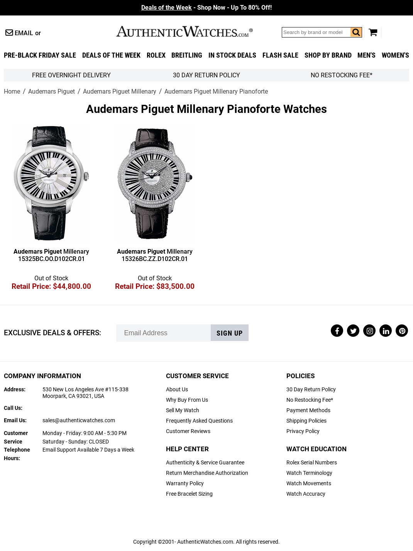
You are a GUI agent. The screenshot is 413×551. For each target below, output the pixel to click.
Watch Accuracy (305, 494)
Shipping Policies (306, 421)
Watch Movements (308, 483)
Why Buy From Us (187, 400)
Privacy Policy (303, 431)
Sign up (230, 333)
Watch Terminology (309, 473)
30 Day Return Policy (311, 389)
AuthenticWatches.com (192, 31)
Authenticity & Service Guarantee (205, 462)
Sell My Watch (182, 410)
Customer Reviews (188, 431)
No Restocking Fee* (341, 75)
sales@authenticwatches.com (78, 420)
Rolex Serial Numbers (311, 462)
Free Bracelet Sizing (189, 494)
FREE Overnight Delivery (71, 75)
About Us (177, 389)
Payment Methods (308, 410)
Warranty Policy (185, 483)
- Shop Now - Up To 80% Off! (206, 7)
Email (24, 33)
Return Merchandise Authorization (207, 473)
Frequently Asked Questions (199, 421)
